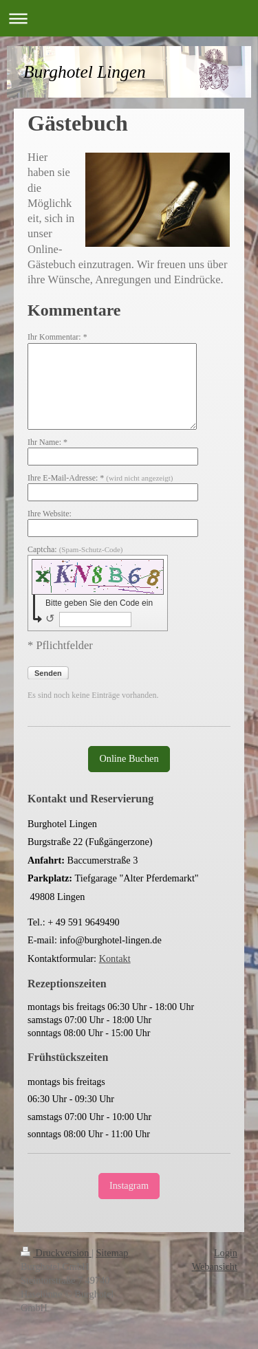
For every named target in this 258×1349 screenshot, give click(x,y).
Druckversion (56, 1252)
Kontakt (115, 958)
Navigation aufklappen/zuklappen (129, 18)
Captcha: (75, 549)
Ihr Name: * (47, 442)
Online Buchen (128, 758)
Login (225, 1252)
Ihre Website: (50, 513)
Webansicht (214, 1266)
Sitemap (112, 1252)
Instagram (129, 1185)
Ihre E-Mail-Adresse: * (100, 478)
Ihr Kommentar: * (57, 337)
